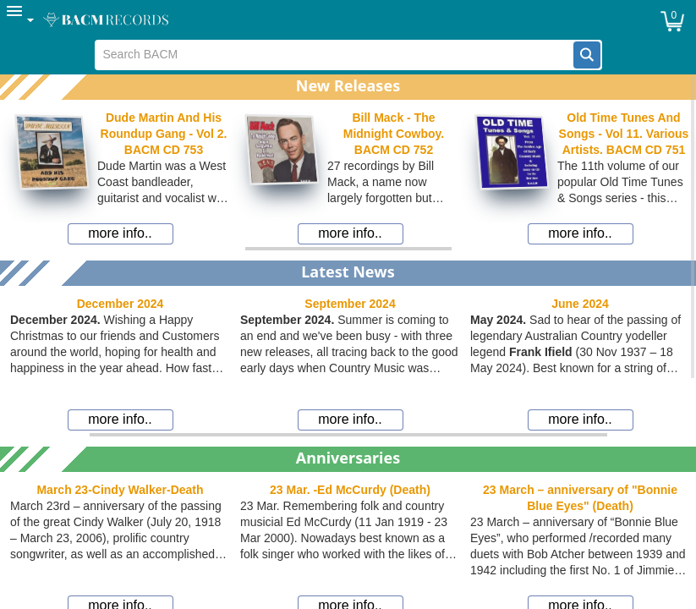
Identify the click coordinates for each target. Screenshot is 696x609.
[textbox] (334, 55)
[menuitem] (21, 20)
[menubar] (348, 20)
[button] (586, 55)
